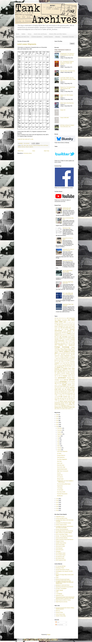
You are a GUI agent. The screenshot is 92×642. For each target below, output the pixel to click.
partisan (73, 376)
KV (55, 358)
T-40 (60, 398)
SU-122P (68, 392)
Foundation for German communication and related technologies (64, 527)
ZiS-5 (66, 408)
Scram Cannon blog (60, 614)
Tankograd (58, 551)
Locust (70, 363)
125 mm (64, 318)
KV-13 (60, 358)
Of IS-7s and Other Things (62, 534)
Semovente (59, 387)
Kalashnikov (67, 355)
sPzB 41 (64, 390)
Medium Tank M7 (67, 367)
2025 (57, 416)
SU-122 (64, 392)
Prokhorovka (57, 381)
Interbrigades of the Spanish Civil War (64, 571)
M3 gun (60, 366)
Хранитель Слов (60, 595)
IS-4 (70, 353)
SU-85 (71, 393)
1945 (64, 322)
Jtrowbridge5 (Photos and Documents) (64, 531)
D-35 (61, 342)
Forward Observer (61, 455)
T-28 (74, 395)
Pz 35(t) (71, 381)
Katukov (58, 357)
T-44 (65, 398)
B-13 (72, 333)
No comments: (27, 143)
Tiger (70, 402)
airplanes (69, 330)
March (58, 445)
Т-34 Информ (59, 593)
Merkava (73, 367)
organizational (60, 374)
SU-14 (71, 392)
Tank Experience (60, 457)
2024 (57, 418)
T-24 (66, 395)
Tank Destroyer (59, 548)
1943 (27, 145)
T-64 (60, 399)
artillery (69, 333)
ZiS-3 (58, 408)
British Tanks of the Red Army (67, 103)
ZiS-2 (56, 408)
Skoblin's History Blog (61, 615)
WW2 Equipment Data (61, 560)
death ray (68, 342)
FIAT (66, 345)
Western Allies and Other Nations (57, 34)
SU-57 (60, 393)
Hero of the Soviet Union (64, 350)
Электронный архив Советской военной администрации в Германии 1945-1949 (65, 597)
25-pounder (60, 323)
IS (63, 353)
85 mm (63, 327)
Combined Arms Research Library (63, 523)
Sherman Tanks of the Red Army (67, 71)
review (73, 384)
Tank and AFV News (60, 546)
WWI (73, 407)
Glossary (57, 36)
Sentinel (63, 387)
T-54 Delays (59, 488)
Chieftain (69, 337)
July (58, 438)
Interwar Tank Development (62, 529)
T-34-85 (65, 396)
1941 (22, 145)
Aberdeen (66, 329)
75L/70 (59, 327)
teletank (62, 402)
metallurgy (57, 368)
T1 (56, 401)
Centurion (57, 337)
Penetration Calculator (68, 36)
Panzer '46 (62, 110)
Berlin (57, 335)
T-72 (65, 399)
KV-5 (58, 360)
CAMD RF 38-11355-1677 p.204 (25, 139)
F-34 (74, 343)
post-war (66, 379)
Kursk (73, 357)
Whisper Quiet (60, 478)
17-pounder (64, 320)
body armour (68, 335)
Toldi (68, 404)
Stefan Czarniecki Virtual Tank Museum (64, 539)
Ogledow (58, 373)
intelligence (67, 351)
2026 (57, 414)
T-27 (71, 395)
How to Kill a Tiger (61, 467)
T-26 (68, 395)
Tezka (57, 577)
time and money (60, 404)
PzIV (66, 383)
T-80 (67, 399)
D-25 (56, 342)
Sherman (23, 146)
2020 (57, 426)
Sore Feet (59, 461)
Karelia (71, 355)
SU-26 (58, 393)
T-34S (71, 396)
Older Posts (46, 150)
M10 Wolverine (67, 364)
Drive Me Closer (60, 465)
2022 (57, 422)
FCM (56, 345)
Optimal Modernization (62, 469)
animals (56, 332)
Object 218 (69, 371)
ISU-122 (63, 354)
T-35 (74, 396)
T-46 (67, 398)
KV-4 (56, 360)
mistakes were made (69, 368)
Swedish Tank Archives (61, 543)
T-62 (58, 399)
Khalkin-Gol (62, 357)
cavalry (73, 336)
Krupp (70, 357)
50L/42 (62, 324)
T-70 (63, 399)
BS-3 (58, 336)
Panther (65, 376)
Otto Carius (66, 374)
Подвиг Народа (59, 590)
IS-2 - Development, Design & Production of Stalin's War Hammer (67, 63)
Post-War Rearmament (62, 493)
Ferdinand (60, 345)
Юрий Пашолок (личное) (61, 601)
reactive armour (58, 384)
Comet (63, 339)
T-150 (60, 395)
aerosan (64, 330)
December (59, 428)
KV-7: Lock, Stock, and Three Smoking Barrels (68, 294)
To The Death (60, 489)
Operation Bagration (65, 373)
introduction (60, 353)
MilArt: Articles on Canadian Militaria (64, 532)
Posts (57, 622)
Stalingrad (70, 390)
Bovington (73, 335)
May (58, 441)
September (59, 434)
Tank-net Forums (59, 549)
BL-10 (59, 335)
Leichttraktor (72, 361)
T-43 (62, 398)
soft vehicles (68, 389)
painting (69, 374)
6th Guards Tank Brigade (69, 326)
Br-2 (56, 336)
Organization (60, 486)
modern (63, 370)
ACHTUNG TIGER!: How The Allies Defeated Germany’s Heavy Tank (67, 79)
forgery (73, 347)
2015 (57, 506)
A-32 (59, 329)
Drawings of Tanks (60, 567)
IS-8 (59, 354)
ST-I (67, 390)
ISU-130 (68, 354)
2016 (57, 504)
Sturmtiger (57, 392)
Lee (65, 361)
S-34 (70, 386)
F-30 (69, 343)
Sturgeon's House (60, 541)
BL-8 (62, 335)
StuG (73, 390)
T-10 (74, 393)
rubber (67, 386)
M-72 (63, 364)
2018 (57, 500)
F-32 (71, 343)
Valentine (31, 146)
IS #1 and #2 (60, 476)
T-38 (58, 398)
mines (61, 368)
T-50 (69, 398)
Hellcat (56, 350)
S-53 (72, 386)
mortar (73, 370)
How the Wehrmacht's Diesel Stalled (67, 271)
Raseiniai (69, 383)
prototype (63, 381)
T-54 (72, 398)
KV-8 (65, 360)
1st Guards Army (70, 322)
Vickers (68, 405)
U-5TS (59, 405)
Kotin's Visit (59, 463)
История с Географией (61, 588)
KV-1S (64, 358)
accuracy (72, 329)
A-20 (56, 329)
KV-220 (70, 358)
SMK (63, 389)
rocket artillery (63, 386)
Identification (60, 495)
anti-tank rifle (65, 332)
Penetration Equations (68, 260)
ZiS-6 (69, 408)
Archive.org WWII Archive (61, 518)
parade (69, 376)
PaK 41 (56, 376)
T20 (58, 401)
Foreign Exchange (36, 145)
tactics (61, 401)
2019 (57, 498)
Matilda (19, 146)
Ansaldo (59, 332)
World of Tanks (68, 407)
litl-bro (57, 573)
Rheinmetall (57, 386)
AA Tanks (59, 453)
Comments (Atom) (28, 153)
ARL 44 (73, 332)
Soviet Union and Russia (40, 34)
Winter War (61, 407)
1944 (61, 322)
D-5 (64, 342)
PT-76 (68, 381)
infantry (61, 351)
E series (73, 342)
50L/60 (65, 324)
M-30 (56, 364)
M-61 (58, 364)
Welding (56, 407)
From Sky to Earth (61, 491)
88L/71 (70, 327)
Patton (56, 377)
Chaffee (61, 338)
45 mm (59, 325)
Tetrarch (27, 146)
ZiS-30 (61, 408)
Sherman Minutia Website (61, 537)
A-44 (62, 329)
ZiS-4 (64, 408)
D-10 (74, 341)
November (59, 430)
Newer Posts (21, 150)
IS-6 (74, 353)
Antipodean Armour (60, 516)
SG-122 (67, 387)
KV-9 (70, 360)
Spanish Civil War (58, 390)
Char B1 (65, 337)
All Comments (59, 624)
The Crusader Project (60, 554)
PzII (60, 383)
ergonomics (62, 343)
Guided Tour (59, 475)
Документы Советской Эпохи (62, 585)
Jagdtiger (62, 355)
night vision (59, 371)
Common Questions (36, 36)
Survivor (59, 473)
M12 (72, 364)
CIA (60, 339)
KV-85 (67, 360)
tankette (65, 401)
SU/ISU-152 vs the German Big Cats (67, 208)
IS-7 (55, 354)
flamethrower (72, 345)
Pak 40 (73, 374)
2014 (57, 508)
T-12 (58, 395)
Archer (70, 332)
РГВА (57, 592)
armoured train (64, 333)
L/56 (57, 361)
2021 (57, 424)
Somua (73, 389)
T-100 (56, 395)
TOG (66, 404)
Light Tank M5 (66, 363)
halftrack (65, 348)
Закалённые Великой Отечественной (64, 586)
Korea (67, 357)
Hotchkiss (57, 351)
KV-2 (67, 358)
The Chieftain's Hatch (60, 553)
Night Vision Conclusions (62, 471)
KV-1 (57, 358)
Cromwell (72, 339)
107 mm (56, 318)
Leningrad (57, 363)
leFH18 (67, 361)
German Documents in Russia (62, 569)
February (59, 447)
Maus (62, 367)
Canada (69, 336)
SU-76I (67, 393)
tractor (70, 404)
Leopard (61, 363)
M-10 (74, 363)
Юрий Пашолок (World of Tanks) (63, 600)
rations (73, 383)
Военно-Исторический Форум (63, 579)
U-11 (57, 405)
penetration (62, 378)
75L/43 (56, 327)
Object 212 (65, 371)
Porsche (61, 379)
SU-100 (60, 392)
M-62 (61, 364)
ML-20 (56, 370)
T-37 (56, 398)
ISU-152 (73, 354)
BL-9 (64, 335)
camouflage (64, 336)
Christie (73, 338)
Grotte (61, 348)
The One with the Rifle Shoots (63, 484)
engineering (57, 343)
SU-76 (64, 393)
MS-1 (56, 371)
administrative (58, 330)
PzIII (63, 383)
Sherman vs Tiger (67, 228)
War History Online (60, 558)
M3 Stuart (46, 145)
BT (60, 336)
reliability (64, 384)
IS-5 (72, 353)
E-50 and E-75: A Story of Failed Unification (68, 250)
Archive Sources (48, 36)
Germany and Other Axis (22, 36)
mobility (59, 370)
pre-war (72, 380)
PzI (58, 383)
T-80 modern (71, 399)
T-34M (68, 396)
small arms (58, 389)
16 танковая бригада (60, 566)
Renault (69, 384)
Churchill (30, 145)
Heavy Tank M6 (71, 348)
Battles (23, 34)
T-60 (56, 399)
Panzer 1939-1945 (64, 117)
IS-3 (67, 353)
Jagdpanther (57, 355)
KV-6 (60, 360)
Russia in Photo (59, 612)
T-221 (63, 395)
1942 (25, 145)
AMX (74, 330)
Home (17, 34)
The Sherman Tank (60, 556)
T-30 (58, 396)
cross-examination (59, 341)
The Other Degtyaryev (62, 459)
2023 (57, 420)
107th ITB (61, 318)
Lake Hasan (61, 361)
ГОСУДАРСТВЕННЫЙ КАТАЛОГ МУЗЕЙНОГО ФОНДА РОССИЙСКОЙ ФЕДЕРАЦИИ (64, 582)
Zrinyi (72, 408)
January (59, 449)
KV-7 (63, 360)
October (59, 432)
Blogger (48, 634)
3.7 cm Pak (65, 323)
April (58, 443)
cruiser (66, 340)
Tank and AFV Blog (60, 544)
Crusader (70, 340)
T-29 (55, 396)
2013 (57, 510)
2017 (57, 502)
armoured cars (58, 333)
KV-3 (74, 358)
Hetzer (73, 350)
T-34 (60, 397)
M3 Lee (42, 145)
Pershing (69, 378)
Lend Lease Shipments (26, 44)
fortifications (57, 348)
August (59, 436)
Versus (29, 34)
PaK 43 (60, 376)
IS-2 (65, 353)
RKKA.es (58, 610)
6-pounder (60, 326)
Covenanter (67, 339)
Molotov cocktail (69, 370)
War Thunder (72, 405)
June (58, 440)
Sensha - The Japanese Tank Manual (64, 536)
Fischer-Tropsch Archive (61, 524)
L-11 (73, 360)
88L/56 (66, 327)
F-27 (67, 343)
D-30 (59, 342)
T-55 (74, 398)
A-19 (74, 327)
